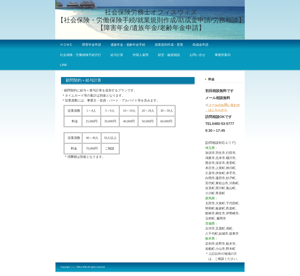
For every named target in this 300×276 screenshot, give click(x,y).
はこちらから (216, 110)
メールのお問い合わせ (224, 105)
